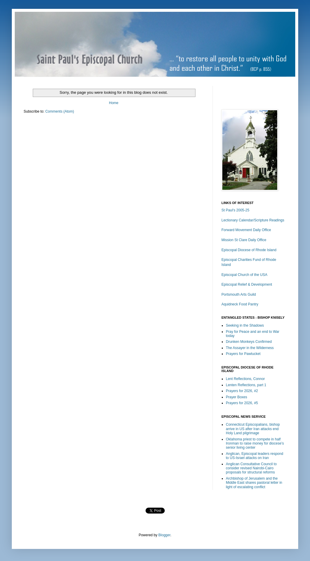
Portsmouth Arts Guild (238, 294)
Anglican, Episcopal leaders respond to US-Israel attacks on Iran (254, 456)
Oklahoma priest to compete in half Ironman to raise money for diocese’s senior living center (255, 443)
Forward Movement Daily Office (246, 230)
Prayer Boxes (236, 397)
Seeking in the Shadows (245, 325)
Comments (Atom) (59, 111)
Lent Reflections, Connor (245, 379)
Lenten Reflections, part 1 (246, 385)
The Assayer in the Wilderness (250, 348)
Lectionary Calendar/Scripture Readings (252, 220)
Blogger (164, 535)
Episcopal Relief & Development (246, 284)
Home (113, 103)
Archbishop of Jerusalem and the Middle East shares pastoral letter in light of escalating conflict (254, 482)
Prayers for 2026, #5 (242, 403)
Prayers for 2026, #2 (242, 391)
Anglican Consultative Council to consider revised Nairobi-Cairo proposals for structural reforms (251, 468)
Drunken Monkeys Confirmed (249, 342)
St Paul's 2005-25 (235, 210)
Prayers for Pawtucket (243, 354)
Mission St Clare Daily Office (243, 240)
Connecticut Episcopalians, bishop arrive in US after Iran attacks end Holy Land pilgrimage (253, 428)
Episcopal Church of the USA (244, 275)
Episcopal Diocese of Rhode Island (248, 250)
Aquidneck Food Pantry (239, 304)
